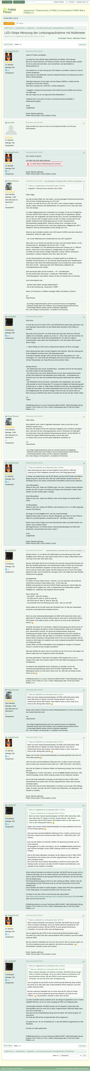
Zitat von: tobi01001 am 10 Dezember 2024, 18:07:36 (46, 920)
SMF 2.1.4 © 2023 (7, 1068)
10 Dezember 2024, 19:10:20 (34, 915)
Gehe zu (55, 1055)
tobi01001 (12, 317)
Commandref (64, 10)
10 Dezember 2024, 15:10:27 (34, 550)
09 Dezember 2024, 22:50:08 (34, 122)
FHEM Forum (9, 11)
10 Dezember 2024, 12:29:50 (34, 316)
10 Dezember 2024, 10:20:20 (34, 152)
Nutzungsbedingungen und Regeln (69, 1068)
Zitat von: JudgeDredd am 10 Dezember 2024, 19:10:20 (47, 966)
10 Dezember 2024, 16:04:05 (34, 689)
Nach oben (8, 1046)
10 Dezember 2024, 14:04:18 (34, 416)
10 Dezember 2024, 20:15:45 (34, 961)
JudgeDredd (13, 51)
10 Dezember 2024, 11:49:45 (34, 181)
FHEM (53, 10)
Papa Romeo (13, 181)
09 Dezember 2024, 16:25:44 (34, 51)
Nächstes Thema (79, 38)
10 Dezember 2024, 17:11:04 (34, 737)
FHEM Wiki (78, 10)
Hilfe (57, 1068)
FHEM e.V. (29, 13)
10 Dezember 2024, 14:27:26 (34, 463)
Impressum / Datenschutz (36, 10)
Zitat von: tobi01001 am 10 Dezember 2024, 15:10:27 (46, 694)
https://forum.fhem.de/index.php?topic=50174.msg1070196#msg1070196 (51, 896)
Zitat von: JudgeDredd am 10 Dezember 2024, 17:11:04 (47, 810)
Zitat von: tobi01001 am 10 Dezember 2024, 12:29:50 (46, 467)
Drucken (82, 44)
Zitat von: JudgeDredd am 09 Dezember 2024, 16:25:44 (47, 186)
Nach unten (8, 44)
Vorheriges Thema (65, 38)
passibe (11, 123)
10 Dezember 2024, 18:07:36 (34, 805)
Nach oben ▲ (84, 1068)
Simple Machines (17, 1068)
